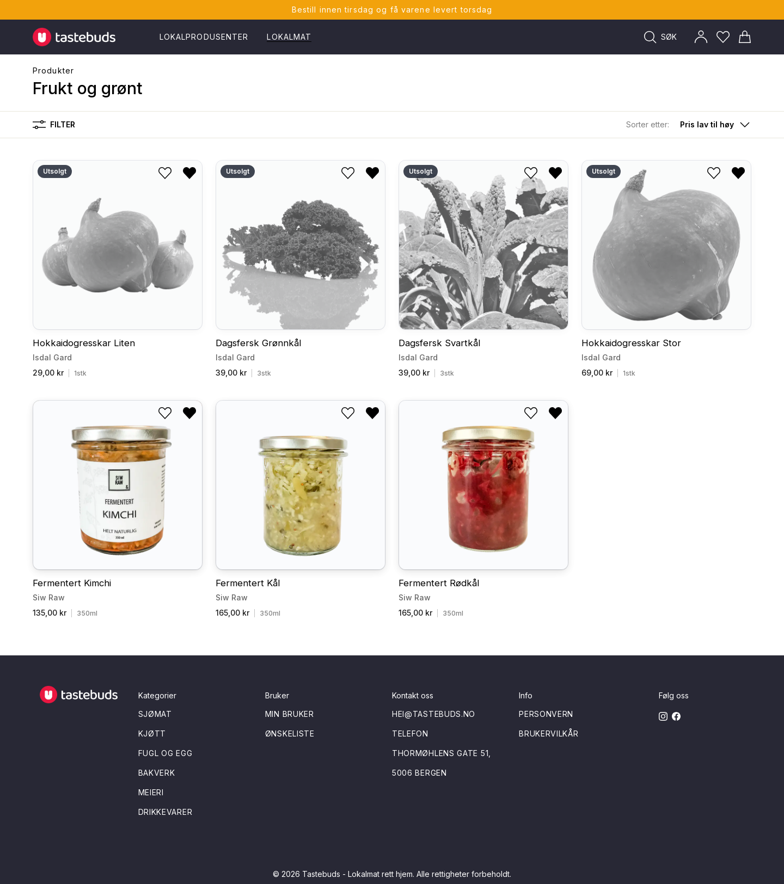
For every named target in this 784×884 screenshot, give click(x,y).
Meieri (151, 792)
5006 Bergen (419, 772)
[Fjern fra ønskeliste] (189, 173)
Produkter (53, 70)
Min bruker (289, 714)
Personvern (546, 714)
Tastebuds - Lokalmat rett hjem (357, 874)
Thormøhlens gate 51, (441, 753)
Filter (54, 124)
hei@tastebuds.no (433, 714)
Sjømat (155, 714)
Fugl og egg (165, 753)
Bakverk (156, 772)
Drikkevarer (165, 812)
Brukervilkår (548, 733)
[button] (688, 125)
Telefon (410, 733)
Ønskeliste (290, 733)
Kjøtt (152, 733)
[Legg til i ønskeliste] (165, 173)
